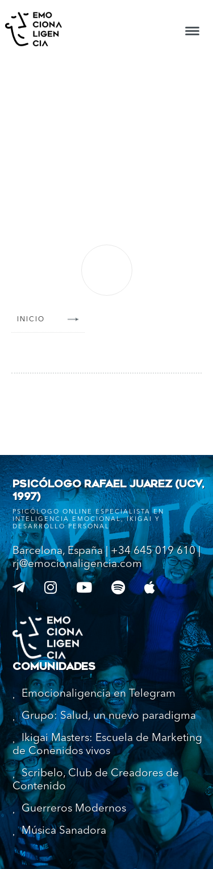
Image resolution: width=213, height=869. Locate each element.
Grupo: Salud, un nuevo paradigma (109, 716)
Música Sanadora (64, 831)
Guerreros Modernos (74, 809)
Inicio (31, 319)
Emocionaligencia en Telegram (99, 694)
